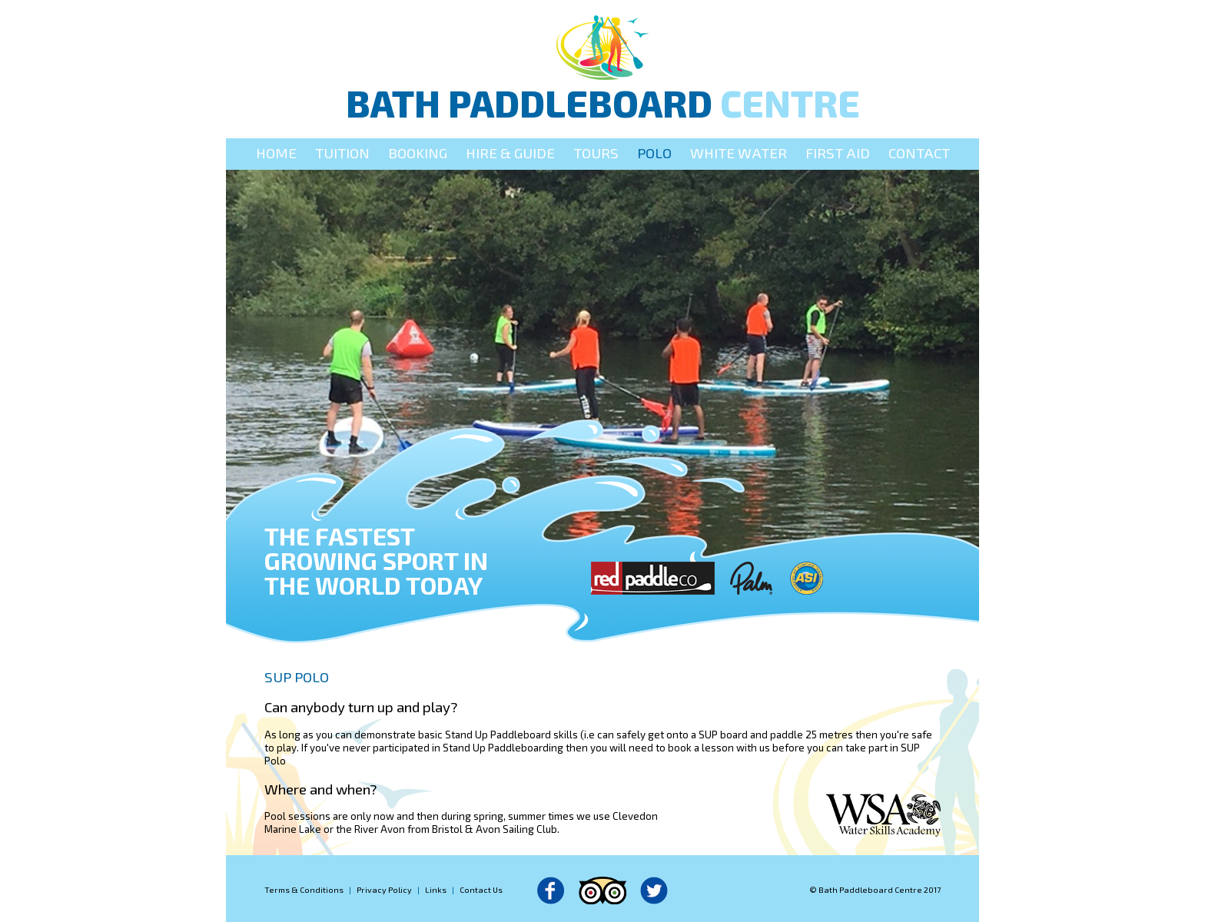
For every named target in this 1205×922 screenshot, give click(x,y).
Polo (654, 152)
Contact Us (481, 889)
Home (276, 152)
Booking (417, 152)
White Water (738, 152)
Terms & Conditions (304, 889)
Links (435, 889)
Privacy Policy (384, 889)
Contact (919, 152)
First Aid (837, 152)
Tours (596, 152)
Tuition (342, 152)
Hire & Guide (510, 152)
